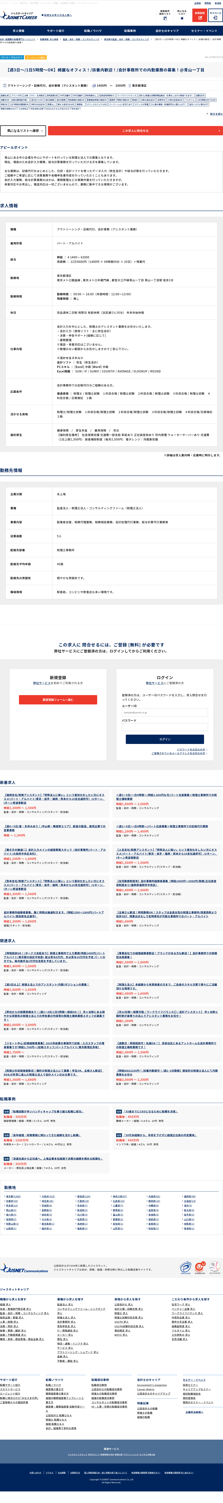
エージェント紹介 (10, 1405)
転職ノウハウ (93, 31)
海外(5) (188, 1217)
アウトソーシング (137, 1465)
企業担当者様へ (193, 1423)
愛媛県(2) (119, 1231)
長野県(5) (48, 1221)
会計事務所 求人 (66, 1333)
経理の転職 (143, 1428)
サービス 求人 (65, 1359)
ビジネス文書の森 (158, 1465)
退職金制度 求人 (181, 1338)
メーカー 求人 (65, 1346)
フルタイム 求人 (181, 1342)
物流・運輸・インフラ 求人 (72, 1355)
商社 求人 (62, 1350)
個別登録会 (189, 1409)
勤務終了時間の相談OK (13, 107)
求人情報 (18, 31)
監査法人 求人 (65, 1316)
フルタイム (94, 107)
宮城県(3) (154, 1226)
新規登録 (200, 13)
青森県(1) (190, 1240)
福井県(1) (48, 1240)
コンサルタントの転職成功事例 (109, 1414)
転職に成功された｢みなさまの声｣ (19, 1409)
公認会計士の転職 (147, 1420)
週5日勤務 (151, 101)
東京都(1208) (14, 1208)
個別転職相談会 (192, 1405)
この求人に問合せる (140, 131)
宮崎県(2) (12, 1231)
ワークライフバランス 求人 (187, 1324)
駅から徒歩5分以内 (202, 107)
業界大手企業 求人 (182, 1333)
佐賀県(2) (83, 1231)
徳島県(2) (154, 1231)
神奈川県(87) (121, 1208)
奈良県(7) (83, 1217)
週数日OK (73, 101)
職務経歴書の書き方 (57, 1405)
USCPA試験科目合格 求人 (129, 1338)
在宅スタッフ (87, 1465)
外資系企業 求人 (181, 1329)
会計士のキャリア (167, 31)
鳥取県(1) (190, 1235)
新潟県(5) (83, 1221)
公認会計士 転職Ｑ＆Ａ (59, 1427)
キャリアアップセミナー (197, 1401)
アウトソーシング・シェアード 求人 (78, 1363)
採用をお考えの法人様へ (58, 15)
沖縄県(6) (154, 1217)
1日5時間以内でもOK (114, 107)
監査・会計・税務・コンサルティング (81, 39)
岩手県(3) (190, 1226)
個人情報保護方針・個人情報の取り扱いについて (104, 1483)
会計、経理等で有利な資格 (61, 1439)
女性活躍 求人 (180, 1350)
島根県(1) (154, 1235)
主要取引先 (71, 1483)
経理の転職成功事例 (102, 1409)
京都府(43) (13, 1212)
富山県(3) (119, 1226)
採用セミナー (190, 1396)
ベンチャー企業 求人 (183, 1320)
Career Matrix (145, 1401)
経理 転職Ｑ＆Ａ (55, 1435)
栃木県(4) (190, 1221)
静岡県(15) (155, 1212)
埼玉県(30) (48, 1212)
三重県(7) (119, 1217)
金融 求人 (62, 1368)
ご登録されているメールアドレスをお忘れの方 (178, 757)
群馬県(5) (119, 1221)
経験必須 (5, 95)
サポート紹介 (56, 31)
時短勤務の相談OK (169, 101)
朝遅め (30, 107)
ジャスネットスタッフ (66, 1465)
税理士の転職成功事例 (104, 1405)
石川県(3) (83, 1226)
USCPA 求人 (121, 1333)
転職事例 (130, 31)
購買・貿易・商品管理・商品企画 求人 (22, 1350)
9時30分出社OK (170, 107)
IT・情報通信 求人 (67, 1342)
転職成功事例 (99, 1396)
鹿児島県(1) (49, 1235)
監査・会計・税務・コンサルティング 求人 (24, 1324)
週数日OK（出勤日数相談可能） (97, 101)
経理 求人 (5, 1316)
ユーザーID (129, 707)
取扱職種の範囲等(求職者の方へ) (148, 1483)
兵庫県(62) (155, 1208)
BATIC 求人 (121, 1346)
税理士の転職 (145, 1424)
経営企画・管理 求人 (12, 1329)
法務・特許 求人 (9, 1338)
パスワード (129, 721)
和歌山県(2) (13, 1235)
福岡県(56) (191, 1208)
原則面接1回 (60, 95)
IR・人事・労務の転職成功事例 (109, 1418)
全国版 (197, 2)
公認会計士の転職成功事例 (106, 1401)
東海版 (218, 2)
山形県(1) (119, 1240)
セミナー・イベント (204, 31)
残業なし (185, 107)
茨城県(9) (48, 1217)
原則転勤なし (105, 95)
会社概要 (57, 1483)
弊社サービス (42, 684)
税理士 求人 (121, 1324)
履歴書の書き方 (55, 1401)
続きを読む (216, 114)
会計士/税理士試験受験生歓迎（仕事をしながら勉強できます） (33, 101)
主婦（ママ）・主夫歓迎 (40, 95)
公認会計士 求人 (123, 1316)
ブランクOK (19, 95)
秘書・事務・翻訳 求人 (13, 1342)
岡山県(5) (12, 1221)
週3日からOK (123, 101)
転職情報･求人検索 (49, 39)
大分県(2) (48, 1231)
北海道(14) (191, 1212)
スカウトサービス (10, 1401)
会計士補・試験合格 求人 (128, 1320)
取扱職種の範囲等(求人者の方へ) (185, 1483)
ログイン (165, 741)
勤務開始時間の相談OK (193, 101)
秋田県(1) (154, 1240)
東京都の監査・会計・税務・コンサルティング (126, 39)
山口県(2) (190, 1231)
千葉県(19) (84, 1212)
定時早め (61, 107)
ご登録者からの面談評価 (14, 1414)
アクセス (44, 1483)
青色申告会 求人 (66, 1338)
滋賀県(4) (154, 1221)
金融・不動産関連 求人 (13, 1346)
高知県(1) (119, 1235)
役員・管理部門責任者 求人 (15, 1320)
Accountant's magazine (152, 1396)
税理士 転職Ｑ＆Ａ (56, 1431)
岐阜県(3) (48, 1226)
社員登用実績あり (124, 95)
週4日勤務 (138, 101)
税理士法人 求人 (66, 1329)
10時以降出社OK (45, 107)
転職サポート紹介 (10, 1396)
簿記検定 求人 (122, 1342)
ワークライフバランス (147, 95)
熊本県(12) (13, 1217)
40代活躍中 (75, 95)
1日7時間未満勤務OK (148, 107)
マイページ (216, 13)
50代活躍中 (90, 95)
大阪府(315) (49, 1208)
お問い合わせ (28, 1483)
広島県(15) (119, 1212)
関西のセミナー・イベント (198, 1414)
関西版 (208, 2)
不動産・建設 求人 (67, 1372)
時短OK (131, 107)
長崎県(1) (83, 1235)
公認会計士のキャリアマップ (153, 1405)
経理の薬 (121, 1465)
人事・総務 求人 (9, 1333)
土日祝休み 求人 (181, 1346)
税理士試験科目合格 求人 (128, 1329)
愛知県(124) (85, 1208)
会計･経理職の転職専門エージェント (17, 39)
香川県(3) (12, 1226)
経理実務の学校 (105, 1465)
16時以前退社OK (77, 107)
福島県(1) (83, 1240)
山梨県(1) (12, 1240)
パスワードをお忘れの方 (191, 753)
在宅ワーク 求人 (181, 1316)
